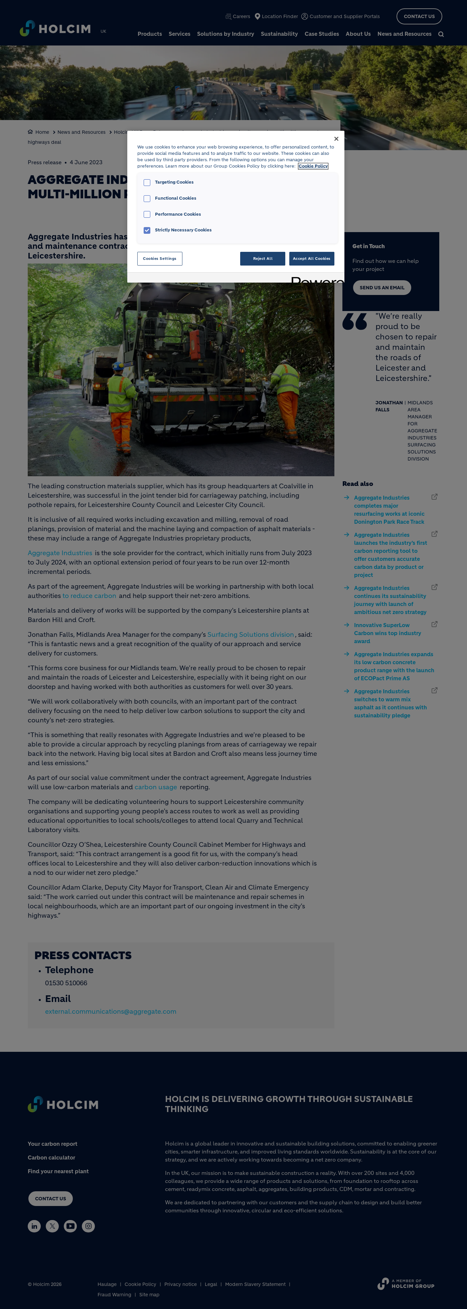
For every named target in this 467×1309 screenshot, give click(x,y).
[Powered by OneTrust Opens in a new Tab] (315, 278)
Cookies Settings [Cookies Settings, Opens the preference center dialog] (160, 258)
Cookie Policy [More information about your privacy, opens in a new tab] (313, 166)
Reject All (263, 258)
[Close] (336, 138)
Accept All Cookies (312, 258)
